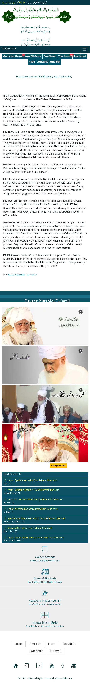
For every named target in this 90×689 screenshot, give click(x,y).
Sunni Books (35, 643)
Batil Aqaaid (55, 651)
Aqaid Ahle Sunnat (33, 56)
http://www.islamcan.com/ (22, 274)
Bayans (51, 643)
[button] (45, 325)
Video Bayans (65, 56)
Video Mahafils (50, 56)
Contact (18, 643)
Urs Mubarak (42, 62)
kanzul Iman (55, 62)
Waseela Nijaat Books (13, 56)
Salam (32, 62)
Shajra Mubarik (80, 56)
